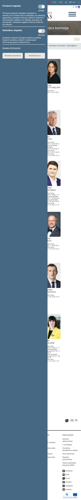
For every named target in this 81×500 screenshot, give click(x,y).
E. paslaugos (67, 445)
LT (70, 2)
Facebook (69, 471)
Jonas (48, 137)
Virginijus (50, 290)
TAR (60, 2)
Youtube (68, 482)
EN (74, 2)
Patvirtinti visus (35, 56)
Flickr (67, 474)
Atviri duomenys (68, 454)
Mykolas (50, 188)
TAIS (54, 2)
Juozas (47, 239)
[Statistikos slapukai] (41, 31)
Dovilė (49, 341)
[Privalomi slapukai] (41, 7)
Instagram (69, 486)
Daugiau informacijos (11, 48)
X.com (67, 478)
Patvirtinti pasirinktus (13, 56)
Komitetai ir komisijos (57, 46)
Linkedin (68, 489)
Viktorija (52, 86)
